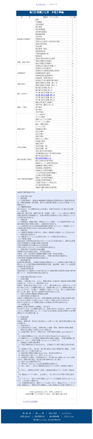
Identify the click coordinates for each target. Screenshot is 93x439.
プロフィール (69, 416)
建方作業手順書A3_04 (43, 158)
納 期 (40, 413)
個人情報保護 (54, 416)
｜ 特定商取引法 (38, 416)
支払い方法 (53, 413)
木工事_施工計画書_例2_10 (45, 95)
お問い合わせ (25, 416)
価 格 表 (27, 413)
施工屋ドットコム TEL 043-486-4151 (46, 419)
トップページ (66, 413)
